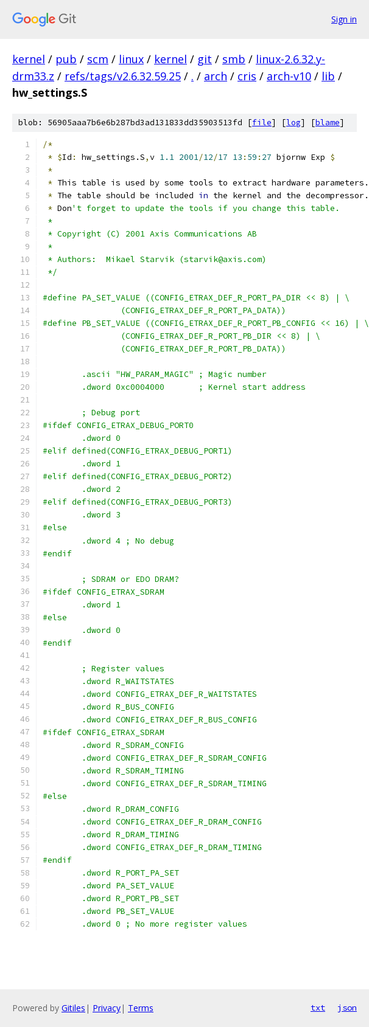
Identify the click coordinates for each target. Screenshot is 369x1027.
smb (233, 59)
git (204, 59)
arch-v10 (289, 76)
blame (327, 122)
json (347, 1007)
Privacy (107, 1008)
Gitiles (73, 1008)
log (293, 122)
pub (66, 59)
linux (131, 59)
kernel (28, 59)
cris (246, 76)
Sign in (344, 19)
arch (215, 76)
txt (318, 1007)
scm (97, 59)
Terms (140, 1008)
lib (328, 76)
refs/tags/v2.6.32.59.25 (123, 76)
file (262, 122)
